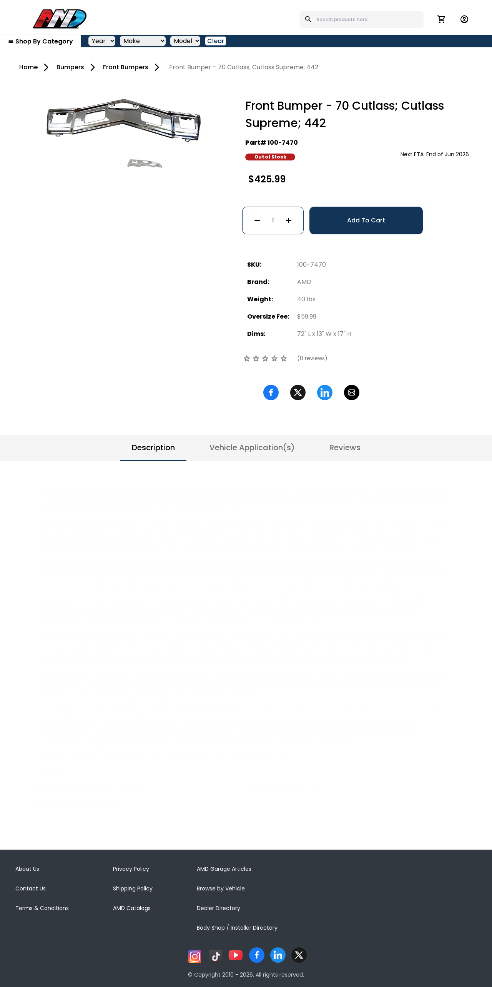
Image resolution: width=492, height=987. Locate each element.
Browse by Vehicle (221, 888)
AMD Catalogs (132, 908)
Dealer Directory (218, 908)
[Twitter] (298, 392)
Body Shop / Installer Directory (237, 928)
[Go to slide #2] (144, 163)
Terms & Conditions (42, 908)
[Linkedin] (324, 392)
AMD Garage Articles (224, 869)
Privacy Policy (131, 869)
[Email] (351, 392)
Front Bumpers (125, 67)
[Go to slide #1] (104, 163)
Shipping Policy (133, 888)
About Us (27, 869)
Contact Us (30, 888)
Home (28, 67)
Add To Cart (366, 220)
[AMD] (60, 18)
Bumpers (70, 67)
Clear (215, 41)
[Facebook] (271, 392)
